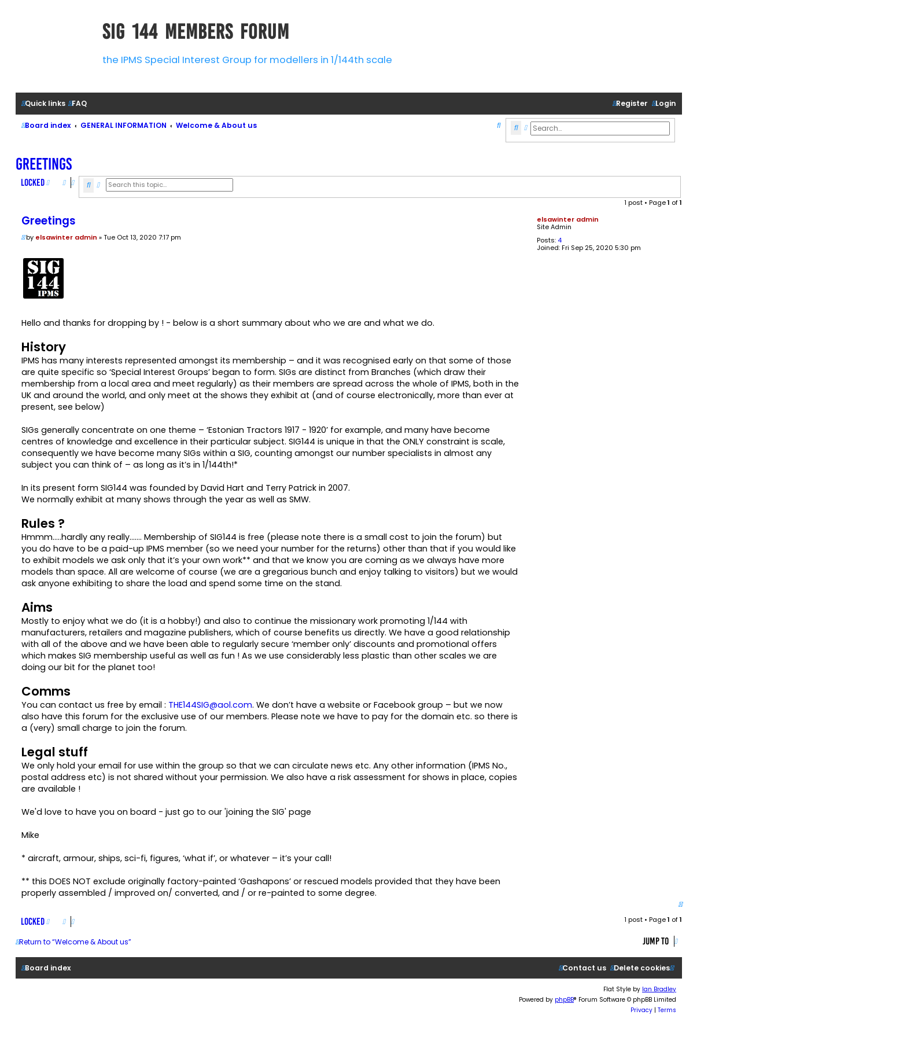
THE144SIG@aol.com (210, 705)
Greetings (44, 164)
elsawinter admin (568, 219)
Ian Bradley (659, 989)
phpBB (564, 999)
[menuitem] (77, 104)
